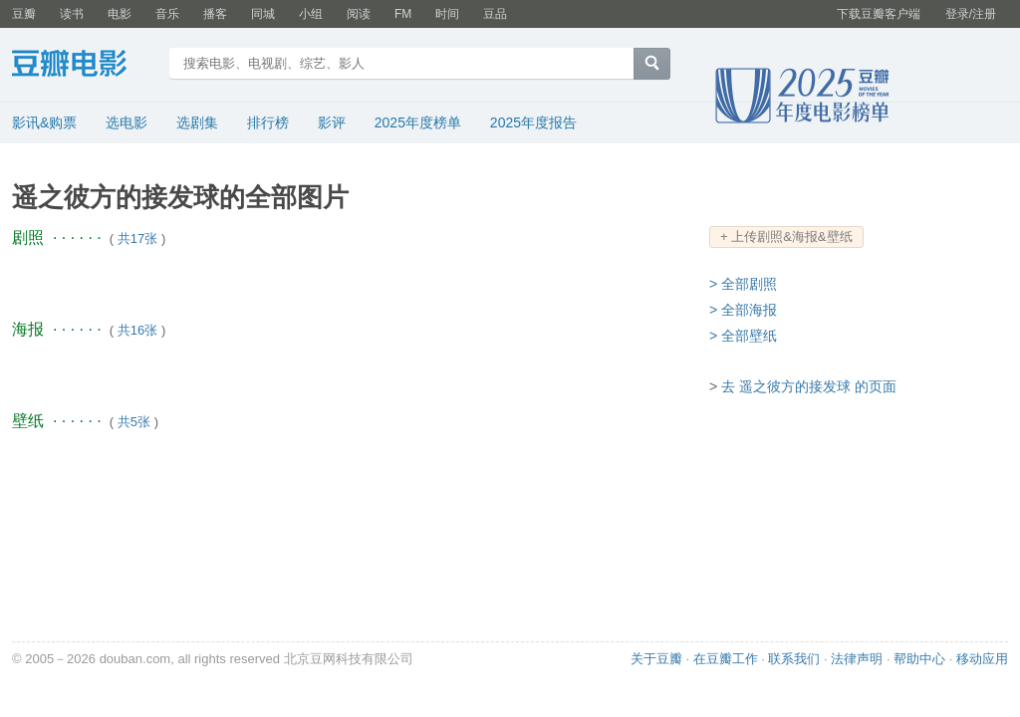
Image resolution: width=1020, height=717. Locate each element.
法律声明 (857, 658)
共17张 (137, 238)
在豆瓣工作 (725, 658)
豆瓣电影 (84, 66)
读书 (72, 14)
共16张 (137, 330)
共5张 (134, 421)
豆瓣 (24, 14)
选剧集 (197, 122)
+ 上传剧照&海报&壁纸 (786, 236)
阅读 (359, 14)
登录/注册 (970, 14)
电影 (119, 14)
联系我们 (794, 658)
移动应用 (982, 658)
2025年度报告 (533, 122)
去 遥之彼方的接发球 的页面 (808, 386)
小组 (311, 14)
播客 (215, 14)
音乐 (167, 14)
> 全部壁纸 (743, 336)
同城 (263, 14)
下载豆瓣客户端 (878, 14)
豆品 (495, 14)
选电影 (126, 122)
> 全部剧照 (743, 284)
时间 (447, 14)
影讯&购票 (44, 122)
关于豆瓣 (656, 658)
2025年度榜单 (418, 122)
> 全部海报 (743, 310)
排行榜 (268, 122)
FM (402, 14)
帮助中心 (919, 658)
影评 (332, 122)
